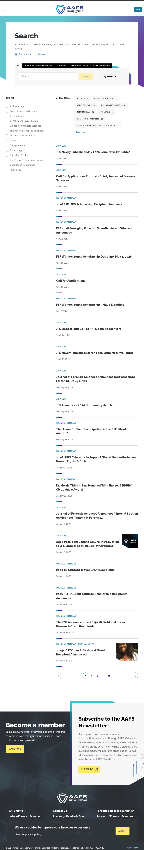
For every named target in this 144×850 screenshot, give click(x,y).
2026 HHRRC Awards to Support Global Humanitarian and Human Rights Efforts (97, 459)
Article (81, 99)
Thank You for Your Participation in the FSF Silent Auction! (91, 431)
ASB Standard (84, 105)
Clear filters (80, 132)
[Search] (48, 76)
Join (137, 9)
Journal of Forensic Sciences (38, 65)
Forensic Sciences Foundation (115, 810)
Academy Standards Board (70, 816)
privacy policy (33, 834)
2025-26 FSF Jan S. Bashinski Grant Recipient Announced (80, 652)
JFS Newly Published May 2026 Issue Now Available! (93, 152)
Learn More (15, 749)
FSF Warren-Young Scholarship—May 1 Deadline (90, 304)
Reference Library (79, 65)
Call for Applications (70, 280)
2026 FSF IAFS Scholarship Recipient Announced (90, 204)
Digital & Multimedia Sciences (25, 126)
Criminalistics (17, 116)
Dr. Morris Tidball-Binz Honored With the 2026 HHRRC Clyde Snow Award (94, 487)
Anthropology (17, 106)
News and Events (101, 65)
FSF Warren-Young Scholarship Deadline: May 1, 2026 (94, 256)
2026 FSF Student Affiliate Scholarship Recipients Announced (91, 596)
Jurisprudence (17, 145)
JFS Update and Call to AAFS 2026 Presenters (88, 329)
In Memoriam (83, 112)
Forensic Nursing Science (23, 111)
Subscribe (87, 769)
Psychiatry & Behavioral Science (27, 160)
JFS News (104, 112)
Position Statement (88, 119)
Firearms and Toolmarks (22, 135)
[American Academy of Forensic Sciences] (69, 9)
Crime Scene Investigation (24, 121)
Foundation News (111, 105)
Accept (122, 831)
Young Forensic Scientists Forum (96, 125)
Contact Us (60, 810)
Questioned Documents (22, 165)
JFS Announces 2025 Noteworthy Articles (85, 405)
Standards (62, 65)
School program (103, 99)
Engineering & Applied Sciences (26, 130)
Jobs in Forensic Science (24, 816)
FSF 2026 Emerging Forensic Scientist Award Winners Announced (94, 230)
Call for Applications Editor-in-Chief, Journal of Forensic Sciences (96, 178)
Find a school (26, 54)
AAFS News (16, 810)
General (14, 140)
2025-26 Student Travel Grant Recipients (85, 570)
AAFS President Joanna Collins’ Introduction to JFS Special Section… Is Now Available (87, 544)
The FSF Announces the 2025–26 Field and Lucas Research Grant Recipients (90, 624)
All (18, 65)
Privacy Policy (132, 848)
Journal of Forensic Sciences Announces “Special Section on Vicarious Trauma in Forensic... (97, 515)
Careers (42, 54)
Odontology (16, 150)
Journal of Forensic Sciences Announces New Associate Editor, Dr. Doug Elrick (95, 379)
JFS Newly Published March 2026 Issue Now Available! (94, 353)
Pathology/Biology (20, 155)
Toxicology (15, 170)
